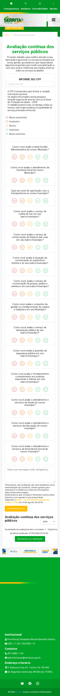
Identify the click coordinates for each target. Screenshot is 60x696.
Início (7, 35)
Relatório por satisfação (30, 539)
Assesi (18, 692)
